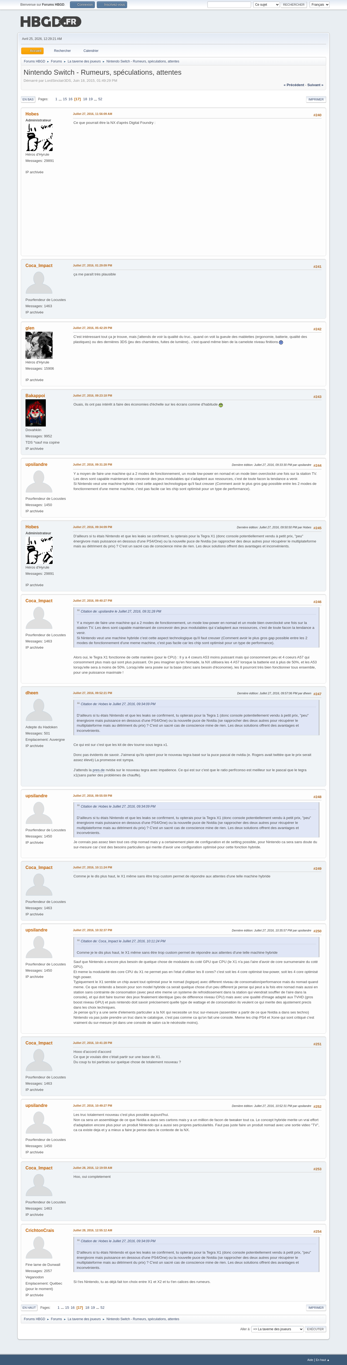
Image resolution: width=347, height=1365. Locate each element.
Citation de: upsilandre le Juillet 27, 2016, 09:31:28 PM (121, 611)
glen (29, 327)
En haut (29, 1307)
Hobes (32, 113)
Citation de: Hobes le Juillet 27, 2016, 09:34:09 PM (118, 703)
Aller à (244, 1328)
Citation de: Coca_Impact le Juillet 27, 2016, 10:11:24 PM (123, 941)
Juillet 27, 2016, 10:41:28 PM (92, 1042)
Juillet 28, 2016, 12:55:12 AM (92, 1229)
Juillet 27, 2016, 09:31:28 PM (92, 464)
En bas (28, 99)
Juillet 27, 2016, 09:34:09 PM (92, 526)
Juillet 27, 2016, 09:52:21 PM (92, 692)
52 (100, 98)
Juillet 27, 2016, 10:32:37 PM (92, 929)
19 (91, 98)
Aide (310, 1359)
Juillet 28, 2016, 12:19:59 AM (92, 1167)
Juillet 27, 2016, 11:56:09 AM (92, 113)
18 (85, 98)
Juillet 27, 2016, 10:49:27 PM (92, 1105)
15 (65, 98)
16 (71, 98)
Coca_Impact (39, 265)
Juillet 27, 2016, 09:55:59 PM (92, 795)
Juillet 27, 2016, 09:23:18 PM (92, 395)
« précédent (294, 84)
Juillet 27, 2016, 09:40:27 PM (92, 600)
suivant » (315, 84)
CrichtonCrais (39, 1230)
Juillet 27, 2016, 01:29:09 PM (92, 264)
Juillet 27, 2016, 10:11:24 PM (92, 866)
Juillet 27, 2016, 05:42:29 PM (92, 327)
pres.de (99, 769)
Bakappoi (35, 395)
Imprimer (316, 99)
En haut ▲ (323, 1359)
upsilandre (36, 464)
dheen (31, 692)
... (61, 98)
